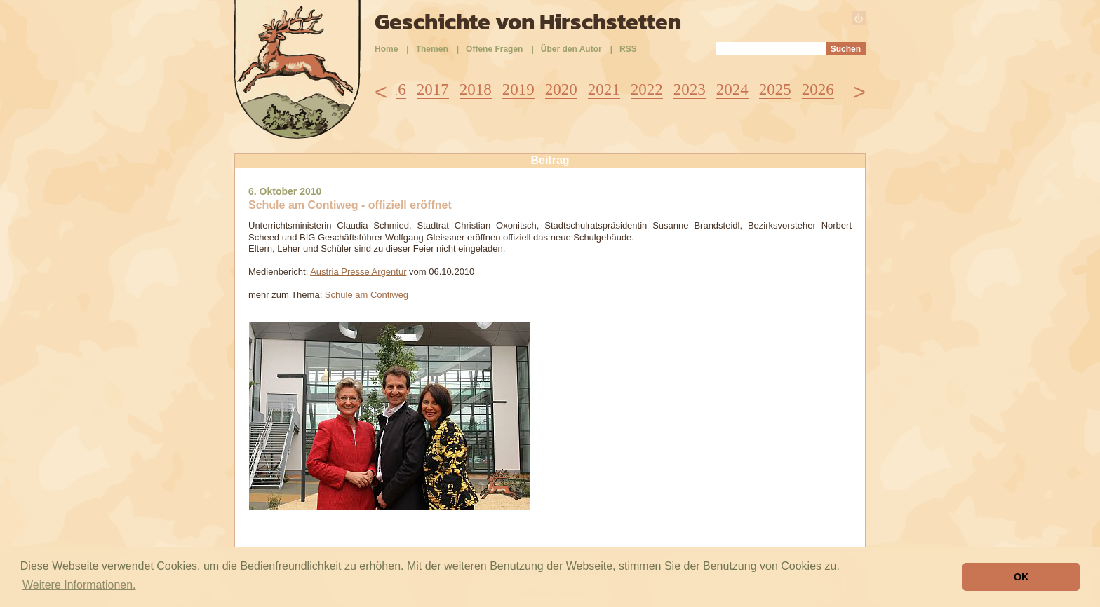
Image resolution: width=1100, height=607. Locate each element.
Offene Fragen (494, 49)
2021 (604, 89)
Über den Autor (571, 49)
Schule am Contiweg (366, 294)
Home (386, 49)
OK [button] (1021, 576)
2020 (561, 89)
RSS (628, 49)
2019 (518, 89)
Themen (432, 49)
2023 (689, 89)
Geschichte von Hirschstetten (528, 22)
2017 (433, 89)
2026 (818, 89)
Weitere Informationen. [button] (79, 585)
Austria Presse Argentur (358, 271)
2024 (732, 89)
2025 (775, 89)
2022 (647, 89)
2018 (476, 89)
